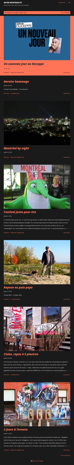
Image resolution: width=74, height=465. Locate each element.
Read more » (67, 72)
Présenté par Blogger (37, 461)
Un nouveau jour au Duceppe (24, 64)
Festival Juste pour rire (20, 212)
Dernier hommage (16, 81)
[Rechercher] (62, 2)
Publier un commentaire (17, 72)
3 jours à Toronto (16, 429)
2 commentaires (14, 93)
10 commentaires (15, 299)
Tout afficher (65, 12)
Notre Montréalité (13, 2)
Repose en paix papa (18, 287)
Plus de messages (65, 455)
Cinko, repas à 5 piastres (21, 354)
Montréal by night (16, 148)
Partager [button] (6, 72)
